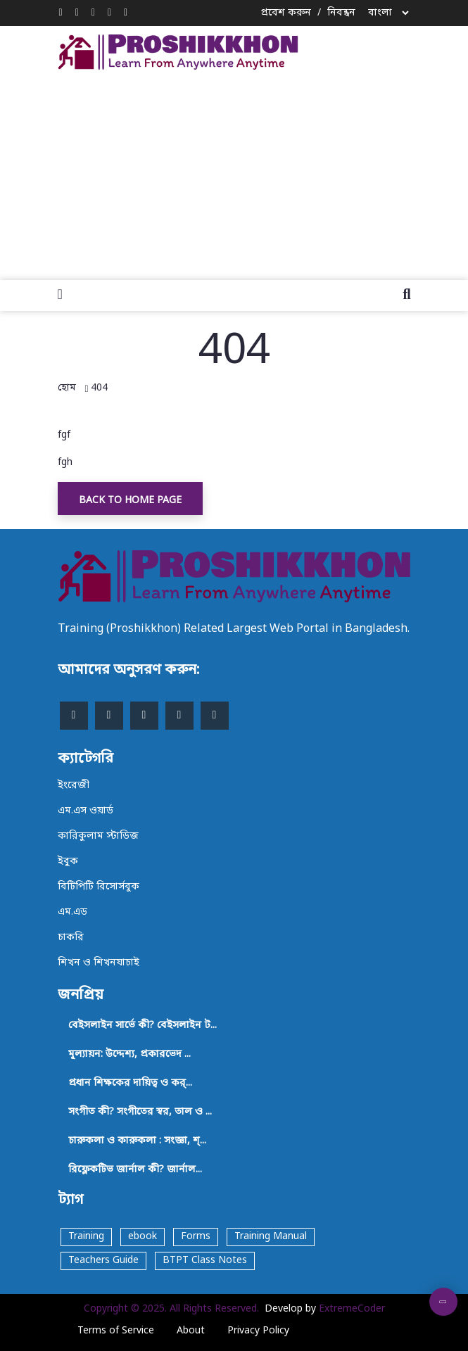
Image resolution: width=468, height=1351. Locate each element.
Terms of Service (115, 1331)
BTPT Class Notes (205, 1260)
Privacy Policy (258, 1331)
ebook (142, 1236)
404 (99, 388)
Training (86, 1236)
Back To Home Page (130, 500)
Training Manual (270, 1236)
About (191, 1331)
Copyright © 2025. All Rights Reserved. (171, 1309)
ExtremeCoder (352, 1309)
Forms (195, 1236)
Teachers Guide (103, 1260)
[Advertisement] (263, 171)
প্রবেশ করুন (285, 13)
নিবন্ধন (341, 13)
